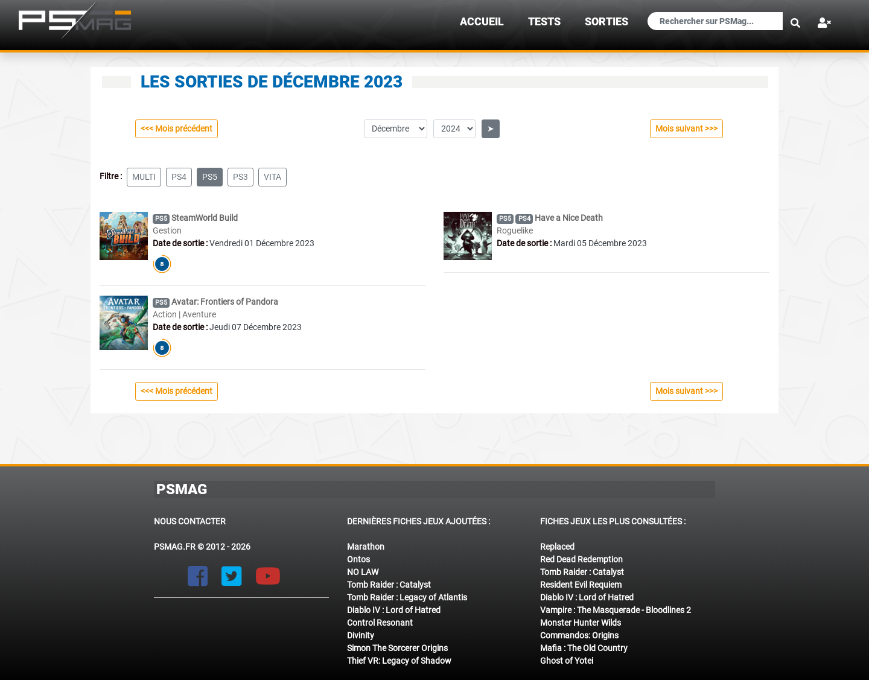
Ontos (358, 559)
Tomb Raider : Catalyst (389, 584)
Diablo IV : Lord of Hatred (394, 610)
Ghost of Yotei (566, 661)
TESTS (544, 22)
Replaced (557, 546)
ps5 (209, 177)
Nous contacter (190, 521)
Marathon (365, 546)
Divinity (360, 635)
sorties (606, 22)
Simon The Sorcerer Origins (397, 648)
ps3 (240, 177)
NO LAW (362, 572)
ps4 (178, 177)
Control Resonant (380, 623)
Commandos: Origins (579, 635)
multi (144, 177)
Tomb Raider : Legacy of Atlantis (407, 597)
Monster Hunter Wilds (580, 623)
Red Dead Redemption (581, 559)
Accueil (482, 22)
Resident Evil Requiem (581, 584)
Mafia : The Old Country (584, 648)
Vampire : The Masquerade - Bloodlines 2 (615, 610)
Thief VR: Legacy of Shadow (399, 661)
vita (272, 177)
